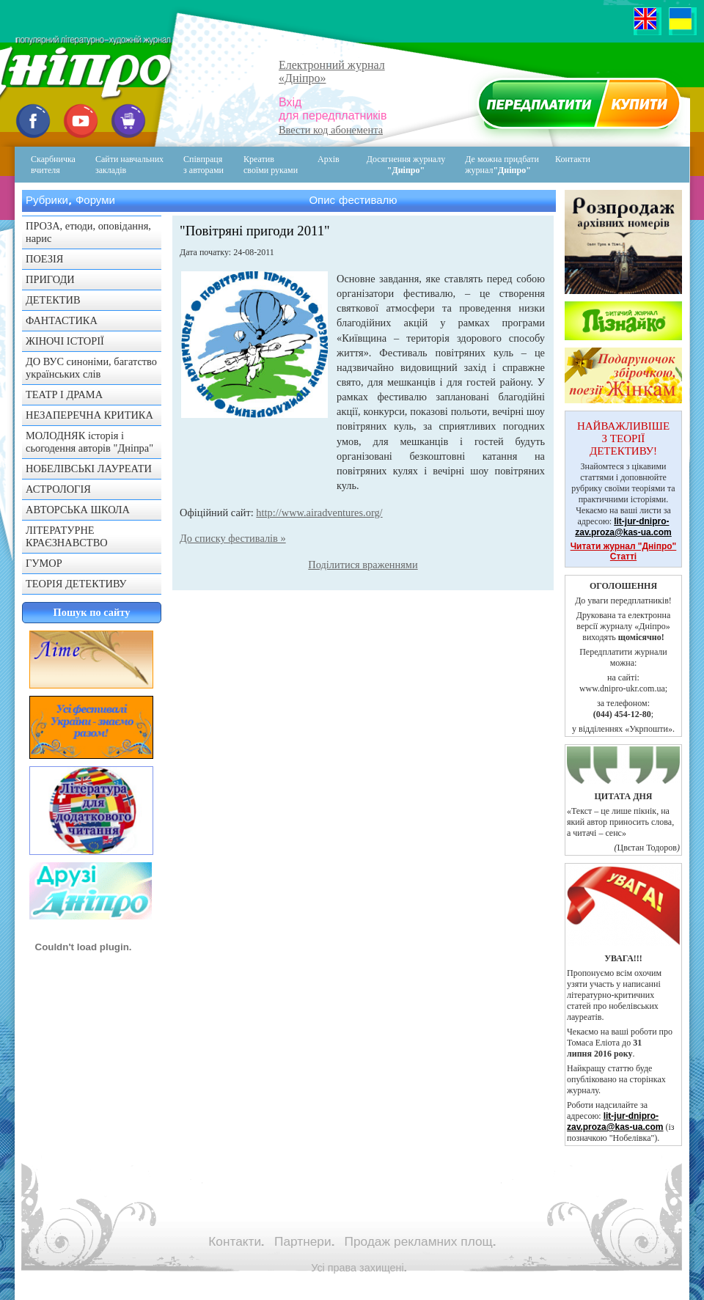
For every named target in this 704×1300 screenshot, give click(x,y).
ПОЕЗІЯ (44, 259)
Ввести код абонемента (331, 130)
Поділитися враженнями (362, 564)
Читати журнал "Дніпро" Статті (624, 551)
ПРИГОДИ (50, 279)
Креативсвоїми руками (270, 164)
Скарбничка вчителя (53, 164)
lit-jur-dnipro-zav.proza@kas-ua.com (623, 526)
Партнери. (304, 1241)
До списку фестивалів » (233, 538)
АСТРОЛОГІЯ (58, 489)
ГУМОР (44, 563)
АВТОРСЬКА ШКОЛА (78, 509)
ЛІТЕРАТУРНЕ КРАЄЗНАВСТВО (67, 536)
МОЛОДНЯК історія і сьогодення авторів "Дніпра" (89, 442)
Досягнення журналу (406, 164)
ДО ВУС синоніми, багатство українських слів (91, 368)
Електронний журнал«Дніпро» (332, 71)
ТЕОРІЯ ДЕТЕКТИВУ (76, 584)
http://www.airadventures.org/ (319, 512)
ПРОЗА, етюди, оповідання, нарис (88, 232)
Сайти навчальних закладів (129, 164)
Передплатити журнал (577, 106)
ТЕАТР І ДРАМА (64, 394)
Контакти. (236, 1241)
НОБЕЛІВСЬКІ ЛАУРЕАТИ (89, 468)
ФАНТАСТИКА (62, 320)
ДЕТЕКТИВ (53, 300)
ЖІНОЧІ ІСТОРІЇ (65, 341)
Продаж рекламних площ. (420, 1241)
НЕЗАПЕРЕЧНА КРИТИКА (89, 415)
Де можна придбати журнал (502, 164)
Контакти (562, 164)
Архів (329, 159)
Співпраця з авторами (203, 164)
